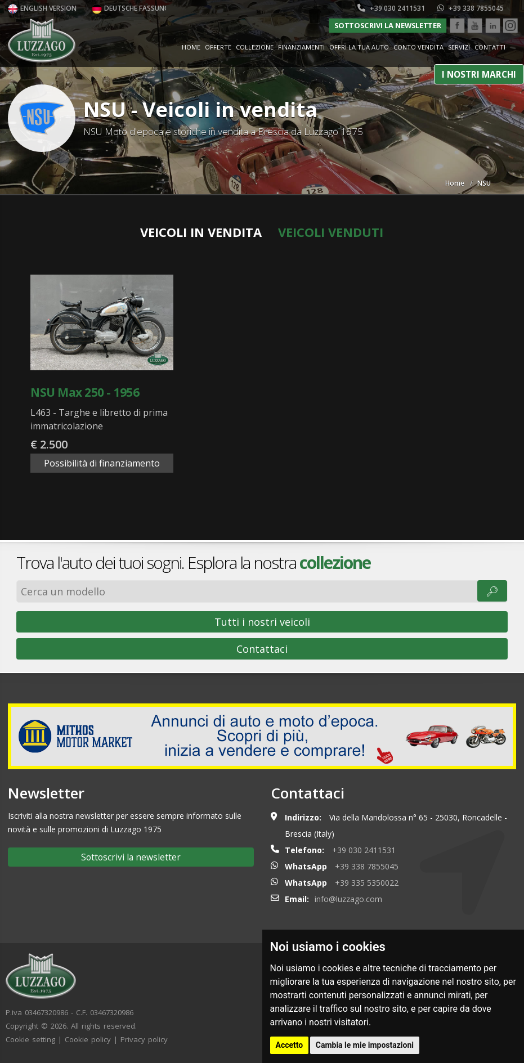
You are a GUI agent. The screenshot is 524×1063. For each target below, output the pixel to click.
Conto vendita (418, 47)
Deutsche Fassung (130, 8)
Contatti (489, 47)
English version (42, 8)
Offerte (218, 47)
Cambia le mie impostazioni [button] (365, 1044)
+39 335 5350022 (366, 882)
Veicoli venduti (330, 232)
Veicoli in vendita (201, 232)
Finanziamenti (301, 47)
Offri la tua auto (359, 47)
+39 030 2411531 (391, 8)
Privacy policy (144, 1039)
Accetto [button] (289, 1044)
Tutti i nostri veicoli (262, 622)
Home (191, 47)
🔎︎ (492, 591)
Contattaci (262, 649)
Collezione (255, 47)
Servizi (459, 47)
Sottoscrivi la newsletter (387, 25)
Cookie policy (88, 1039)
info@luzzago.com (348, 899)
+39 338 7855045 (470, 8)
